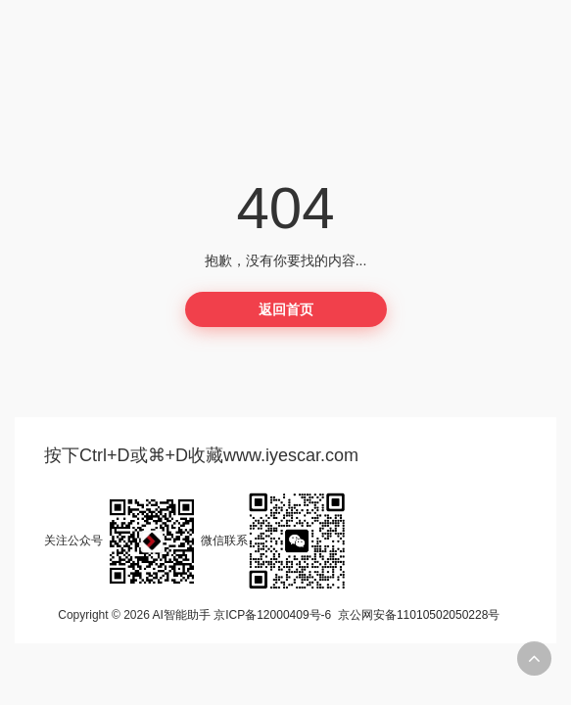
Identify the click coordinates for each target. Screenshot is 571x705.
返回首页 (286, 309)
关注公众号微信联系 (195, 540)
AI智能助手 (182, 615)
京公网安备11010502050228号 (419, 615)
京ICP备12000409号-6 (272, 615)
